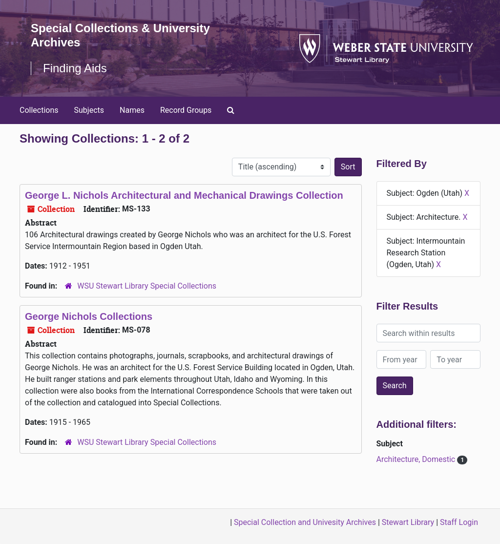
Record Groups (185, 110)
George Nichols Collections (88, 316)
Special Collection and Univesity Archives (305, 522)
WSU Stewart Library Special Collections (146, 286)
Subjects (89, 110)
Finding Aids (75, 68)
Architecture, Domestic (417, 459)
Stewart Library (408, 522)
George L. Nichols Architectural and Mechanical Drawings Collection (184, 195)
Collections (39, 110)
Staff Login (459, 522)
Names (132, 110)
